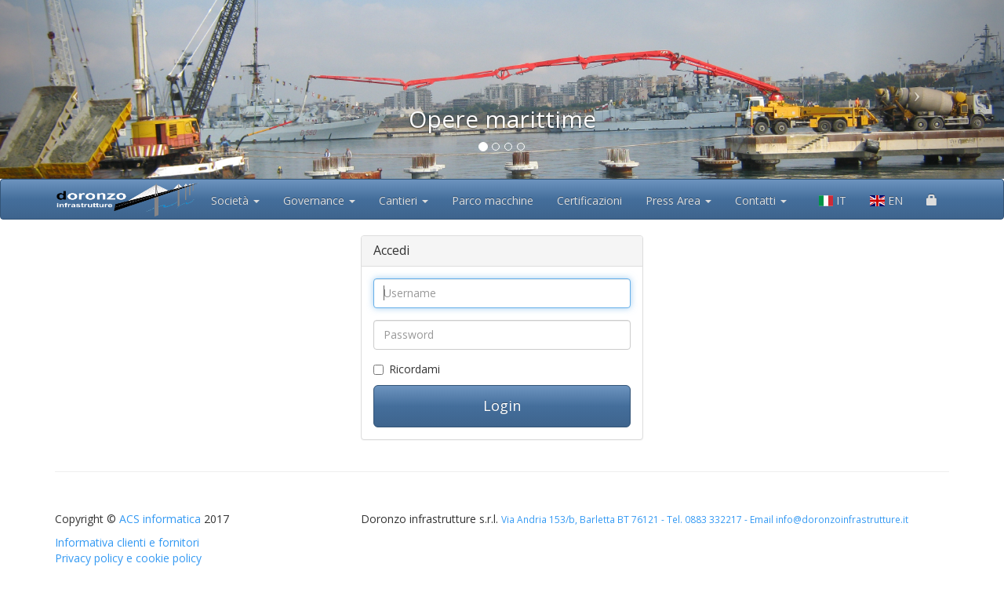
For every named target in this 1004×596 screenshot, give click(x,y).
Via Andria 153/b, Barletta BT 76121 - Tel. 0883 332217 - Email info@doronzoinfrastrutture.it (704, 519)
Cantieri (403, 200)
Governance (319, 200)
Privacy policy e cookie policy (128, 558)
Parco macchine (492, 200)
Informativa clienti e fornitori (127, 542)
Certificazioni (589, 200)
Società (235, 200)
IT (833, 200)
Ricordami (414, 369)
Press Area (678, 200)
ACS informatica (160, 518)
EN (886, 200)
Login (502, 405)
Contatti (761, 200)
